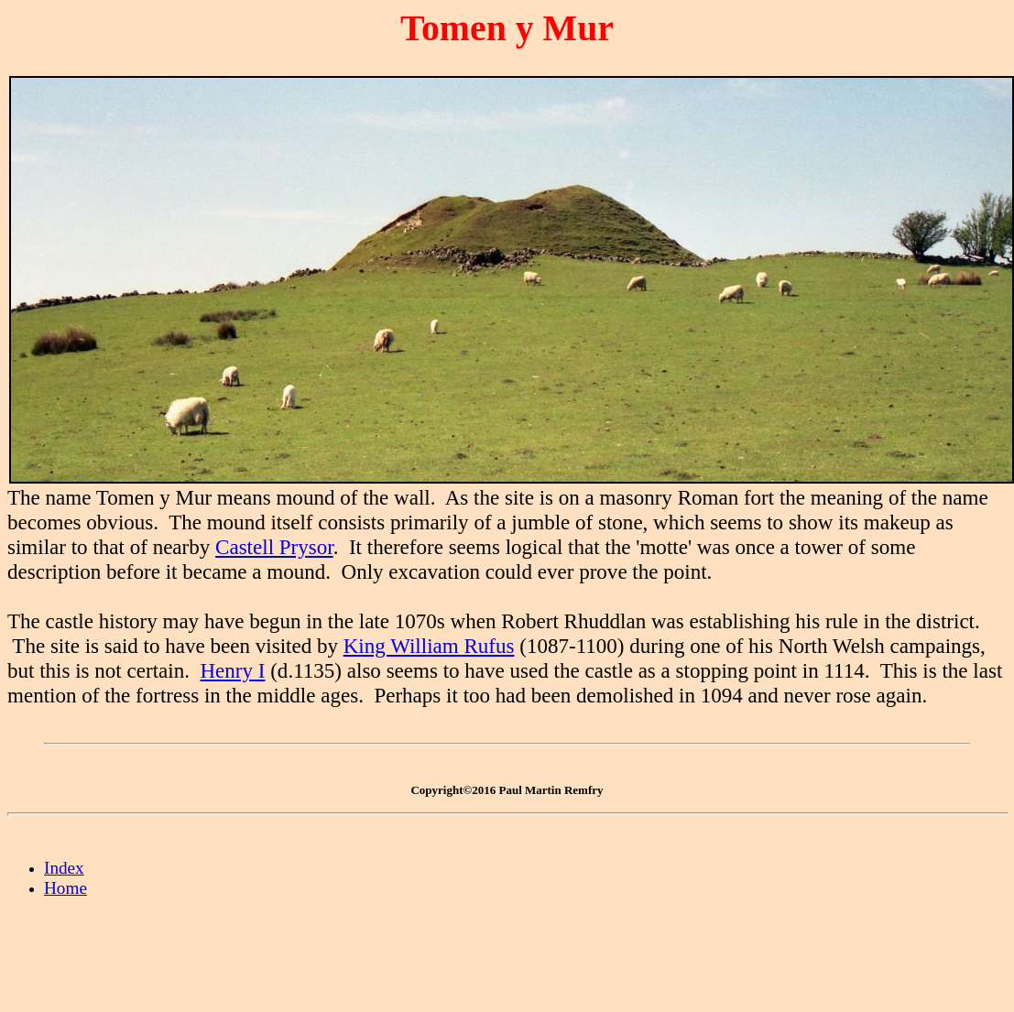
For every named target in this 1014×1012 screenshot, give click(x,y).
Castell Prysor (274, 547)
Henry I (232, 670)
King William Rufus (429, 646)
